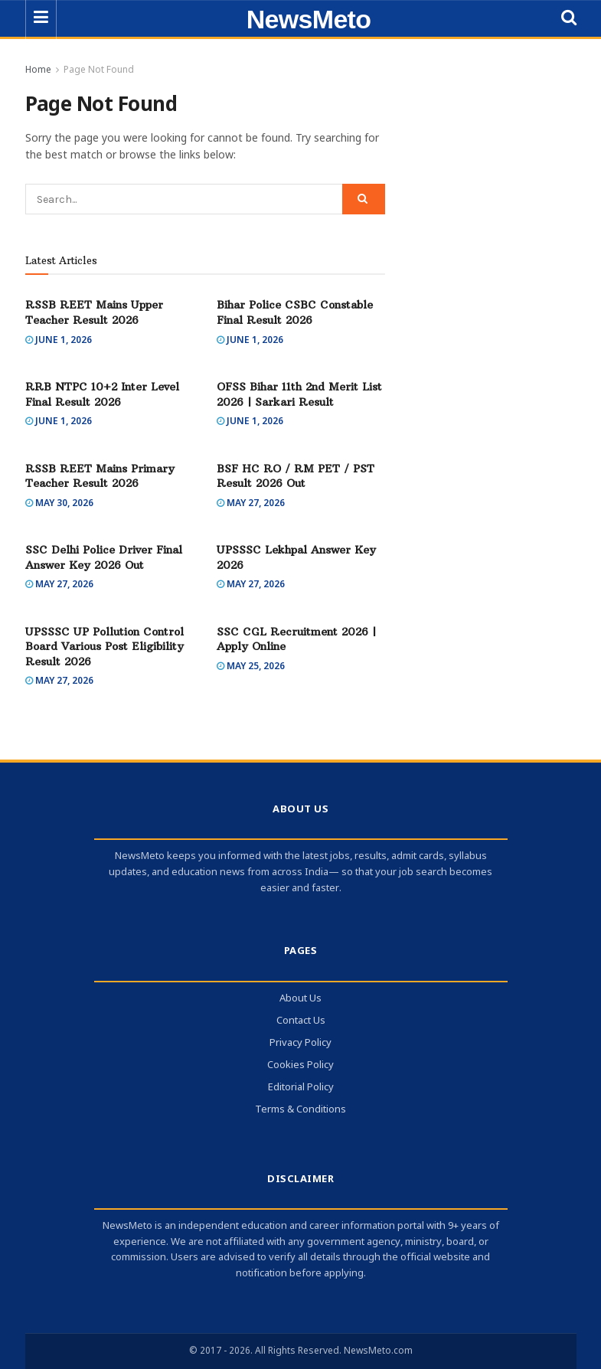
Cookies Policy (300, 1065)
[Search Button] (363, 199)
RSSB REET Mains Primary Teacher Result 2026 (100, 476)
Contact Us (300, 1021)
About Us (300, 998)
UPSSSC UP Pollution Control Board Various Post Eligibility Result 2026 (104, 646)
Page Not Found (99, 70)
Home (38, 70)
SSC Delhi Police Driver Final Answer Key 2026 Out (103, 557)
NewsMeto (309, 19)
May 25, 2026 (251, 667)
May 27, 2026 (251, 504)
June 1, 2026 (58, 341)
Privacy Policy (300, 1043)
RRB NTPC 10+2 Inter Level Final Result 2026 (102, 394)
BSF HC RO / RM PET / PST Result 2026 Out (295, 476)
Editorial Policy (301, 1087)
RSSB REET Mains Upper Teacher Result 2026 (94, 312)
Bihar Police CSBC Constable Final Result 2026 (295, 312)
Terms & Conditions (300, 1109)
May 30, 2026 (59, 504)
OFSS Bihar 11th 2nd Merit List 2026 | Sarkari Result (299, 394)
